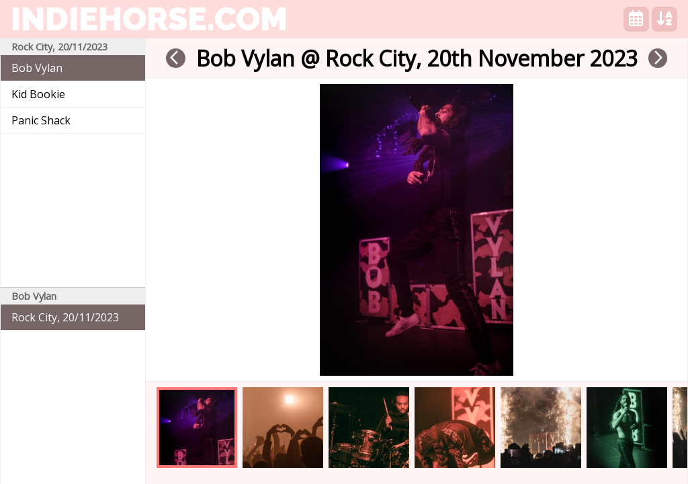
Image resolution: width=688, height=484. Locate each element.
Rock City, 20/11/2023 (65, 317)
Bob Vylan (36, 68)
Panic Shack (41, 120)
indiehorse (149, 19)
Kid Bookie (38, 94)
